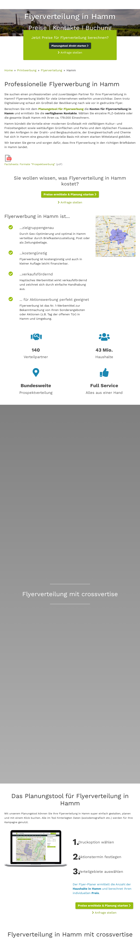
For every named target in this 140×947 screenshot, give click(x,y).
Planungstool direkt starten (70, 45)
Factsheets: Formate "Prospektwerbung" (29, 164)
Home (8, 70)
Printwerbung (26, 70)
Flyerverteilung (51, 70)
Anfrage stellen (70, 52)
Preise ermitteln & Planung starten (70, 194)
